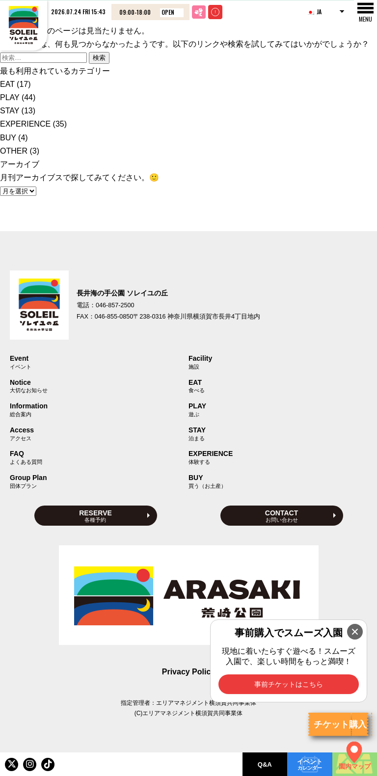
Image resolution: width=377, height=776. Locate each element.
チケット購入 (340, 724)
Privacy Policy (188, 672)
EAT (7, 84)
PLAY (9, 97)
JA (314, 11)
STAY (9, 111)
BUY (8, 138)
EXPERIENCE (25, 124)
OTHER (13, 151)
